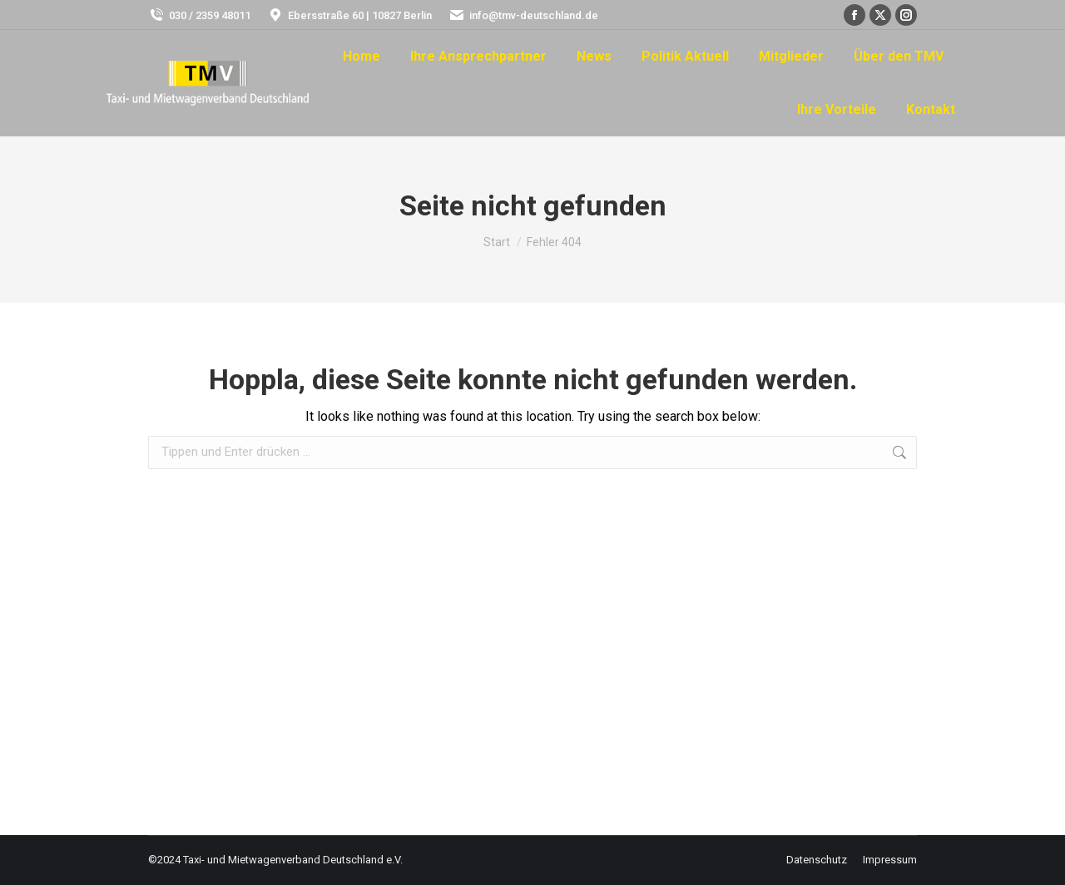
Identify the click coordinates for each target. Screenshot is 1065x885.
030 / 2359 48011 (199, 15)
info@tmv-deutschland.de (523, 15)
